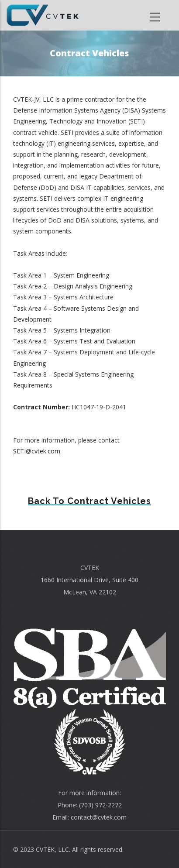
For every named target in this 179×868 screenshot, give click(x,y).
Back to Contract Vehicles (89, 501)
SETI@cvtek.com (36, 451)
